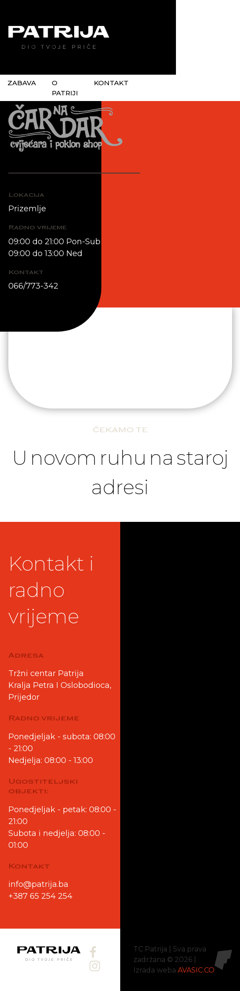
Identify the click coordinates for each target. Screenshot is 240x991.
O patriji (65, 88)
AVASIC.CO (196, 970)
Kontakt (111, 83)
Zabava (21, 83)
